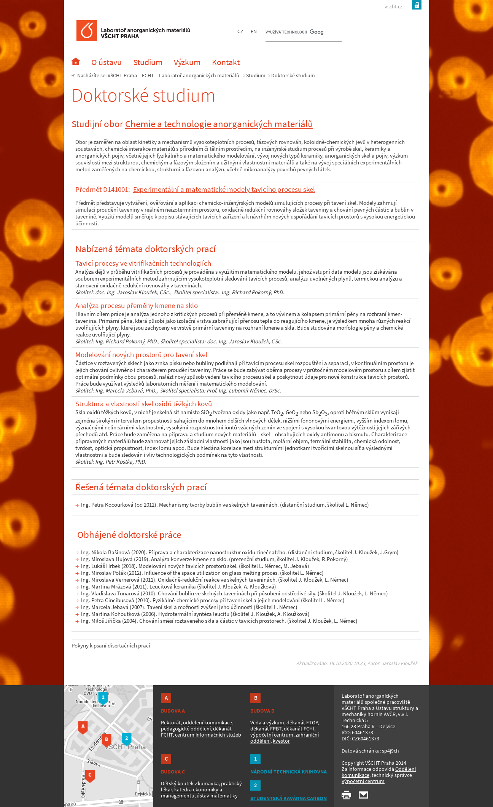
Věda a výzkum (267, 722)
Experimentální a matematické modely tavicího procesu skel (224, 189)
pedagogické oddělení (186, 728)
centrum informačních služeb (208, 734)
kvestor (281, 740)
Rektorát (171, 722)
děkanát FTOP (302, 722)
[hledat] (294, 32)
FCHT (148, 75)
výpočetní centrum (271, 734)
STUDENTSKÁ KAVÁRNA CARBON (288, 798)
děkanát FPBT (265, 728)
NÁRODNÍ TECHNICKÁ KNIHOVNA (288, 771)
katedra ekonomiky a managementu (191, 792)
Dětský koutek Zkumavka (190, 783)
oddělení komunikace (207, 722)
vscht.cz (393, 6)
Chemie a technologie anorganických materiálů (219, 124)
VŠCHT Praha (122, 75)
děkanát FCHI (299, 728)
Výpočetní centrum (363, 781)
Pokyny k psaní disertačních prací (111, 645)
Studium (256, 75)
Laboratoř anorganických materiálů (199, 75)
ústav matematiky (217, 795)
